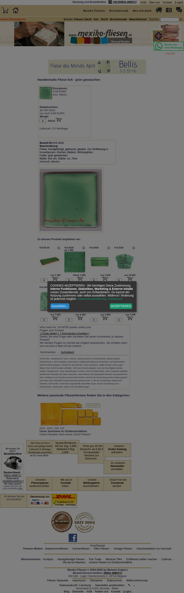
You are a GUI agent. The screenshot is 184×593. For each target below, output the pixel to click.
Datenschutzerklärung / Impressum (100, 298)
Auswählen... (60, 306)
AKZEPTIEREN (121, 306)
